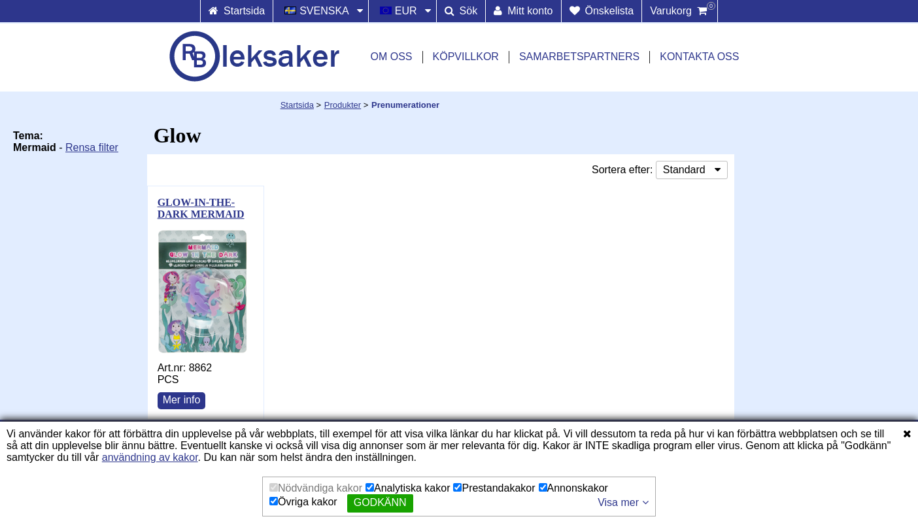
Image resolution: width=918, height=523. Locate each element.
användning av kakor (150, 457)
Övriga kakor (303, 501)
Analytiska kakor (408, 488)
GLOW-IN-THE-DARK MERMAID (201, 208)
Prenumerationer (405, 105)
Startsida (297, 105)
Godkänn (380, 502)
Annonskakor (573, 488)
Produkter (342, 105)
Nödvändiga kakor (315, 488)
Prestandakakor (494, 488)
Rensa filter (91, 147)
